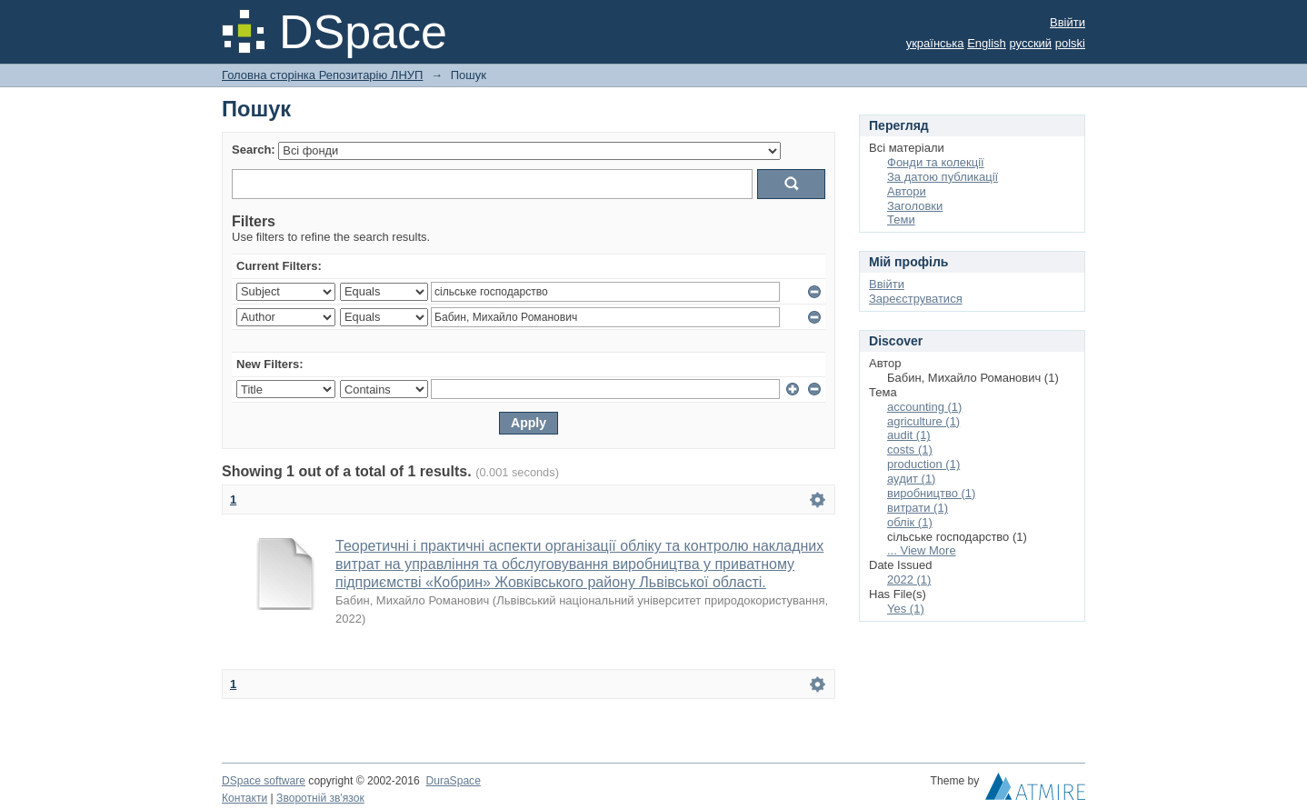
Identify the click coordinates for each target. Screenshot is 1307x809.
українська (935, 43)
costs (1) (910, 449)
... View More (921, 550)
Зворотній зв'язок (320, 798)
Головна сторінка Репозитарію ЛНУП (322, 75)
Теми (901, 219)
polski (1070, 43)
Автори (906, 191)
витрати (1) (917, 507)
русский (1030, 43)
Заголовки (915, 206)
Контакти (244, 798)
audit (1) (909, 435)
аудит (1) (911, 478)
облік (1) (910, 522)
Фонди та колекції (935, 162)
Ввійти (1067, 22)
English (986, 43)
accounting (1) (924, 407)
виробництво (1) (931, 493)
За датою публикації (942, 177)
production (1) (923, 464)
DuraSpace (452, 780)
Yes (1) (905, 608)
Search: (253, 149)
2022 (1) (909, 579)
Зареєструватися (916, 298)
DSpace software (263, 780)
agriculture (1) (923, 421)
